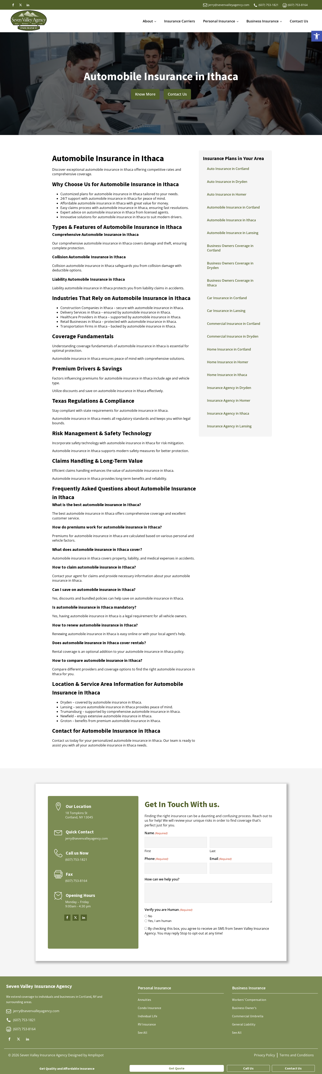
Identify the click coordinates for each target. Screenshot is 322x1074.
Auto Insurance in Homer (226, 194)
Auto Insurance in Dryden (227, 181)
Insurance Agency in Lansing (229, 426)
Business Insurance (262, 21)
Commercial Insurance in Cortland (233, 323)
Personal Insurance (219, 21)
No (150, 916)
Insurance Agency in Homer (228, 400)
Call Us (248, 1068)
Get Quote (176, 1068)
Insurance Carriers (179, 21)
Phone (156, 858)
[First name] (176, 842)
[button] (316, 36)
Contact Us (299, 21)
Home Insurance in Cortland (229, 349)
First (148, 851)
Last (212, 851)
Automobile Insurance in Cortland (233, 207)
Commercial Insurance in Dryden (232, 336)
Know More (145, 94)
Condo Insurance (149, 1008)
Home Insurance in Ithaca (227, 375)
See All (142, 1032)
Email (220, 858)
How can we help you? (162, 879)
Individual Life (147, 1016)
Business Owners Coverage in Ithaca (230, 282)
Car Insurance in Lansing (226, 310)
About (148, 21)
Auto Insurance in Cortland (228, 168)
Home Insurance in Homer (227, 362)
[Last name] (241, 842)
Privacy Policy (264, 1055)
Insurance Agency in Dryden (229, 387)
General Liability (243, 1024)
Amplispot (96, 1055)
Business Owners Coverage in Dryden (230, 265)
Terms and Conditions (296, 1055)
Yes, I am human (159, 921)
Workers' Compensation (249, 1000)
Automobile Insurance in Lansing (232, 233)
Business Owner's (244, 1008)
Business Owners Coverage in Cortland (230, 248)
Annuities (144, 1000)
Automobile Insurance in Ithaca (231, 220)
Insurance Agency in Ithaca (228, 413)
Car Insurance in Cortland (227, 298)
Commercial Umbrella (247, 1016)
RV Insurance (147, 1024)
